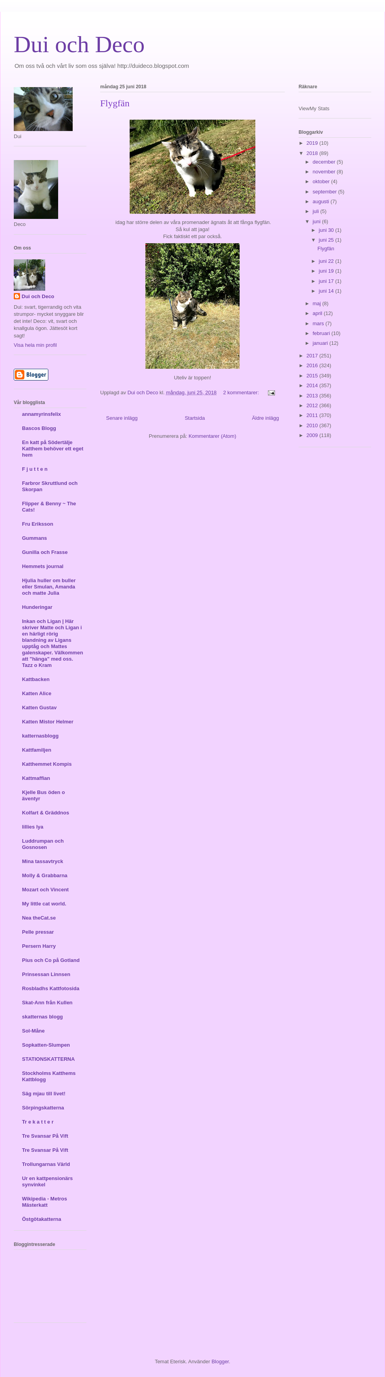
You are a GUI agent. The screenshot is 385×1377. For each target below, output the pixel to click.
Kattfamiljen (36, 750)
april (318, 313)
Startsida (195, 418)
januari (321, 343)
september (325, 192)
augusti (322, 201)
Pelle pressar (38, 932)
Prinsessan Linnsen (46, 974)
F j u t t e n (35, 469)
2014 (312, 385)
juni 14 (327, 291)
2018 (312, 153)
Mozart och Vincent (45, 889)
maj (318, 303)
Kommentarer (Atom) (212, 436)
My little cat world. (44, 904)
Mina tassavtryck (42, 861)
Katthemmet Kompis (47, 764)
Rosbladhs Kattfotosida (50, 988)
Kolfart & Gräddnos (45, 813)
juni (317, 221)
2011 (312, 415)
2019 (312, 143)
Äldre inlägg (265, 418)
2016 (312, 365)
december (325, 162)
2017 (312, 356)
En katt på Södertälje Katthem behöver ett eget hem (52, 448)
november (325, 172)
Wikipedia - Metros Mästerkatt (44, 1202)
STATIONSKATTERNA (48, 1059)
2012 (312, 405)
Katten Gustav (39, 707)
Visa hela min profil (35, 345)
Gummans (34, 538)
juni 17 (327, 281)
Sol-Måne (33, 1031)
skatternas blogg (42, 1017)
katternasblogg (40, 736)
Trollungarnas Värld (46, 1164)
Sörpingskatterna (43, 1108)
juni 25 (327, 240)
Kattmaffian (36, 778)
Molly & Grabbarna (45, 875)
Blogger (220, 1361)
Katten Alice (36, 693)
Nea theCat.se (39, 918)
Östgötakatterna (41, 1219)
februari (322, 333)
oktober (322, 181)
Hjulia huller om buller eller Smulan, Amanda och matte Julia (49, 586)
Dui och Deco (79, 44)
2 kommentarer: (241, 392)
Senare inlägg (122, 418)
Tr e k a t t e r (37, 1122)
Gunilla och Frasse (45, 552)
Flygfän (115, 103)
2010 (312, 425)
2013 (312, 396)
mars (319, 323)
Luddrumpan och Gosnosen (43, 844)
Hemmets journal (42, 566)
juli (317, 211)
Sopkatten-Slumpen (46, 1045)
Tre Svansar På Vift (45, 1136)
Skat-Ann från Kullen (47, 1002)
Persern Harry (39, 946)
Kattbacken (36, 679)
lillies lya (32, 827)
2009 (312, 435)
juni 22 (327, 261)
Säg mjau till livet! (44, 1093)
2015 (312, 376)
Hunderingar (37, 607)
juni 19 (327, 271)
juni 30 (327, 230)
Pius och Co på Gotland (51, 960)
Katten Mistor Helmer (47, 722)
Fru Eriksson (37, 524)
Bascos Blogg (39, 428)
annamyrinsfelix (41, 414)
